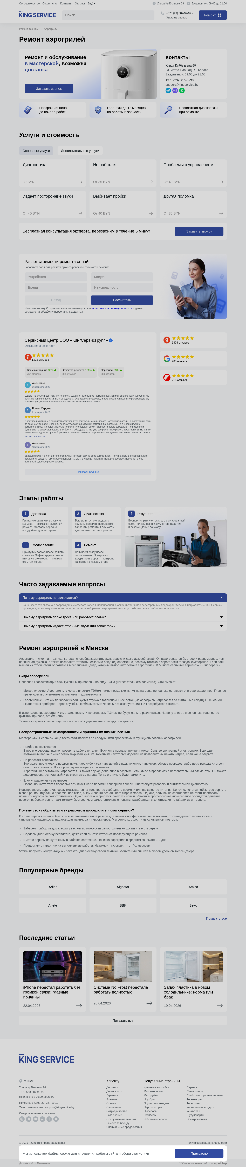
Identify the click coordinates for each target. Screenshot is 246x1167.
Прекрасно (199, 1153)
